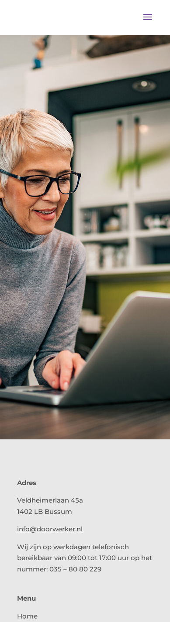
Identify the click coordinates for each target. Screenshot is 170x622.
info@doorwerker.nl (50, 529)
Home (27, 616)
